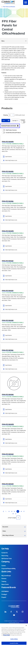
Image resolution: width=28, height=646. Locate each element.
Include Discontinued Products (13, 132)
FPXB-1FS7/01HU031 (7, 171)
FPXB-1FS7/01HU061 (7, 201)
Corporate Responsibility (8, 568)
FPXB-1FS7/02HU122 (8, 454)
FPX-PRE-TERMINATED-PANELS (15, 143)
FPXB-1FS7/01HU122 (7, 261)
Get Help (5, 548)
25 (17, 511)
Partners (3, 578)
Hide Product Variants (11, 130)
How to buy (4, 555)
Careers (3, 565)
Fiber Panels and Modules (9, 6)
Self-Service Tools (6, 558)
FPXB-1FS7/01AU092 (8, 141)
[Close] (26, 625)
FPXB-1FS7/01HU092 (8, 231)
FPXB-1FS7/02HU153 (8, 484)
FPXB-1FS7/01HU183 (7, 320)
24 (14, 511)
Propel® (3, 597)
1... (6, 511)
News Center (5, 584)
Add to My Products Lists (11, 160)
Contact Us (4, 552)
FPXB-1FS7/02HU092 (8, 424)
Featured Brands (8, 587)
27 (24, 511)
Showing (5, 115)
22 (9, 511)
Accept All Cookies (14, 643)
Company (5, 561)
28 (13, 513)
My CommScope (6, 575)
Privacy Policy (6, 635)
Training (3, 581)
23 (11, 511)
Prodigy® (4, 594)
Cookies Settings (14, 639)
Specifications (8, 156)
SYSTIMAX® (5, 591)
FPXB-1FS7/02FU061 (7, 350)
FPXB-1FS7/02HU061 (8, 394)
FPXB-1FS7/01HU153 (7, 290)
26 (21, 511)
